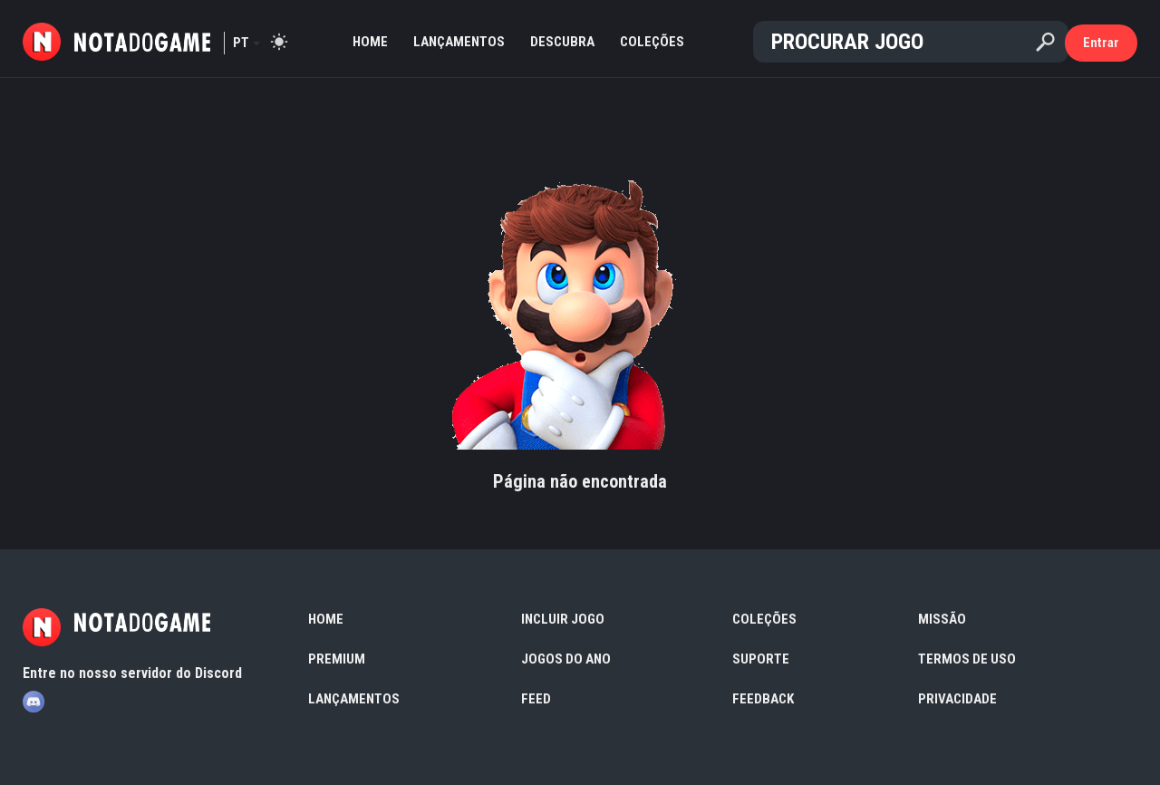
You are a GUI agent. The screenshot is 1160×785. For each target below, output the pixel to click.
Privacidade (957, 699)
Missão (942, 619)
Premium (336, 659)
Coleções (652, 42)
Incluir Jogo (562, 619)
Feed (536, 699)
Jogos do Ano (566, 659)
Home (370, 42)
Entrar (1101, 42)
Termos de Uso (967, 659)
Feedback (763, 699)
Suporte (760, 659)
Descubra (562, 42)
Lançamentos (459, 42)
